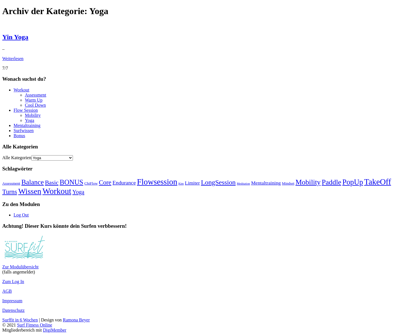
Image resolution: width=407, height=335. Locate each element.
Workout (21, 89)
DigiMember (54, 330)
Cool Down (35, 105)
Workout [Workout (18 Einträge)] (56, 191)
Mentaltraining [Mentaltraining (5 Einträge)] (266, 183)
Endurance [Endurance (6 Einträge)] (124, 183)
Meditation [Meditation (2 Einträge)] (243, 183)
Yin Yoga (15, 37)
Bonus (19, 135)
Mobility (33, 115)
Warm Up (33, 100)
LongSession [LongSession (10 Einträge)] (218, 182)
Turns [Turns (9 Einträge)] (9, 191)
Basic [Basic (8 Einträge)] (52, 182)
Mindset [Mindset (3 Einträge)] (288, 183)
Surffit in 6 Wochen (20, 320)
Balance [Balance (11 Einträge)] (32, 182)
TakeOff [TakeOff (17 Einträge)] (377, 181)
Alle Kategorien (16, 157)
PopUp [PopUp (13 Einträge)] (352, 182)
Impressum (12, 300)
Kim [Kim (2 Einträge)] (181, 183)
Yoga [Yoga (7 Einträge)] (78, 192)
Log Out (21, 215)
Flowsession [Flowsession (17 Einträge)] (157, 181)
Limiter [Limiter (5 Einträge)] (192, 183)
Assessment (35, 95)
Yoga (29, 120)
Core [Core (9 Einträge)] (105, 182)
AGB (7, 291)
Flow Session (26, 110)
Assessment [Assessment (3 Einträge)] (11, 183)
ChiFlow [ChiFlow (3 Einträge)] (91, 183)
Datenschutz (13, 310)
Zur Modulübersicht (20, 266)
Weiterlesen (12, 58)
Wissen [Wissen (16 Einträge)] (29, 191)
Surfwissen (24, 130)
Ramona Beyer (76, 320)
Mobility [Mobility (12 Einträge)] (308, 182)
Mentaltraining (27, 125)
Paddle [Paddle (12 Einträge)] (331, 182)
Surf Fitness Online (34, 325)
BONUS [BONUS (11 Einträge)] (71, 182)
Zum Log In (13, 281)
